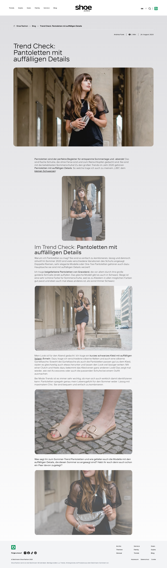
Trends (11, 8)
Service (46, 8)
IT (146, 8)
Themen (119, 549)
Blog (55, 8)
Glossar (119, 553)
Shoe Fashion (22, 26)
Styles (20, 8)
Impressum (135, 559)
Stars (29, 8)
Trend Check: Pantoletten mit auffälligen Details (61, 26)
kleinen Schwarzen (44, 171)
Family (37, 8)
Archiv (118, 546)
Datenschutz (145, 559)
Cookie (153, 559)
